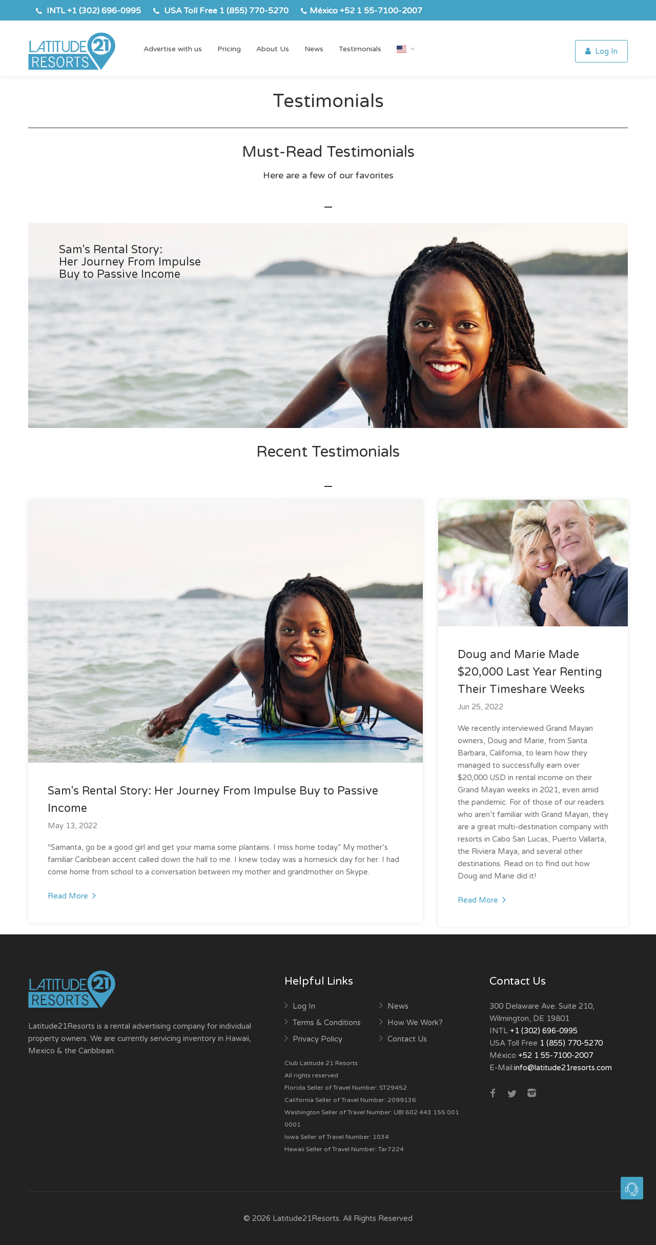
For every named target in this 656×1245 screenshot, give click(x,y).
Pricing (229, 49)
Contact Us (407, 1039)
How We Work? (415, 1022)
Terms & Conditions (327, 1022)
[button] (632, 1183)
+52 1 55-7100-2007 (381, 11)
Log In (601, 51)
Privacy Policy (317, 1039)
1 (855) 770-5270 (254, 11)
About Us (272, 49)
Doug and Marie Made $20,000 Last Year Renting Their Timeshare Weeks (530, 672)
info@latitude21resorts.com (563, 1067)
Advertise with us (173, 49)
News (313, 49)
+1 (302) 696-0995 (104, 11)
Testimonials (360, 49)
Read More (72, 895)
